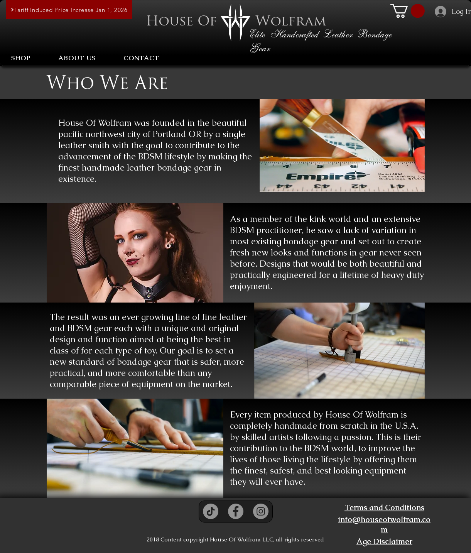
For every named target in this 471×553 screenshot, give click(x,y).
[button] (407, 11)
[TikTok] (210, 511)
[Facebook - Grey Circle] (235, 511)
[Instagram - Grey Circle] (260, 511)
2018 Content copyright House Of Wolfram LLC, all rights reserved (235, 539)
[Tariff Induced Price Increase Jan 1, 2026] (69, 9)
